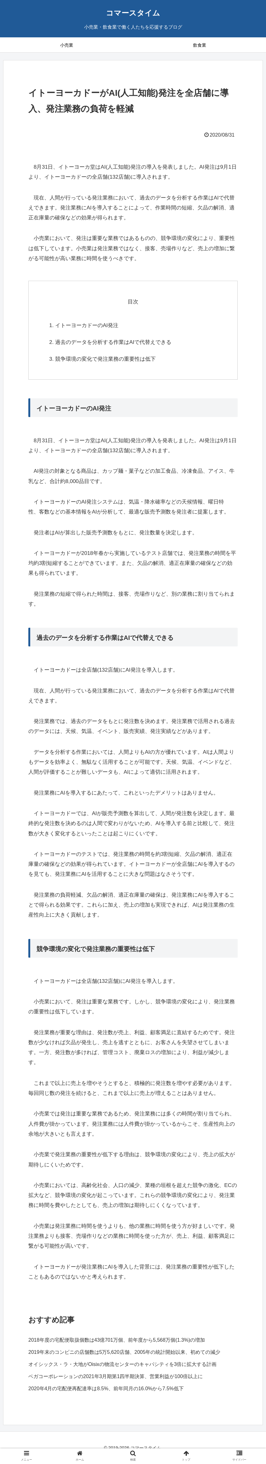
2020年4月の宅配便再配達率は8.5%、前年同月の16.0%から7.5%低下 (106, 1388)
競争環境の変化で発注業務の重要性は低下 (105, 359)
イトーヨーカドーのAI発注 (86, 325)
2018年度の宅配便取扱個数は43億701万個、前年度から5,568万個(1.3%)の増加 (116, 1340)
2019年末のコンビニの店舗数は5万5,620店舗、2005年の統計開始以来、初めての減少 (124, 1352)
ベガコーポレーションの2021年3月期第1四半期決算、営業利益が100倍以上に (115, 1376)
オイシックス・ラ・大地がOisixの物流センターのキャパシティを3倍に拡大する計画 (122, 1364)
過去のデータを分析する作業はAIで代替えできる (113, 342)
